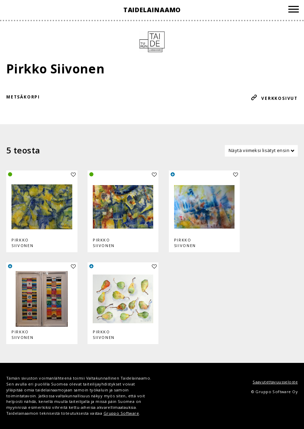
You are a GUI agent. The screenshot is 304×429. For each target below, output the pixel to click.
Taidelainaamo (152, 10)
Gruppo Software (121, 413)
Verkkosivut (279, 98)
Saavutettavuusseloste (275, 381)
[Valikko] (293, 10)
